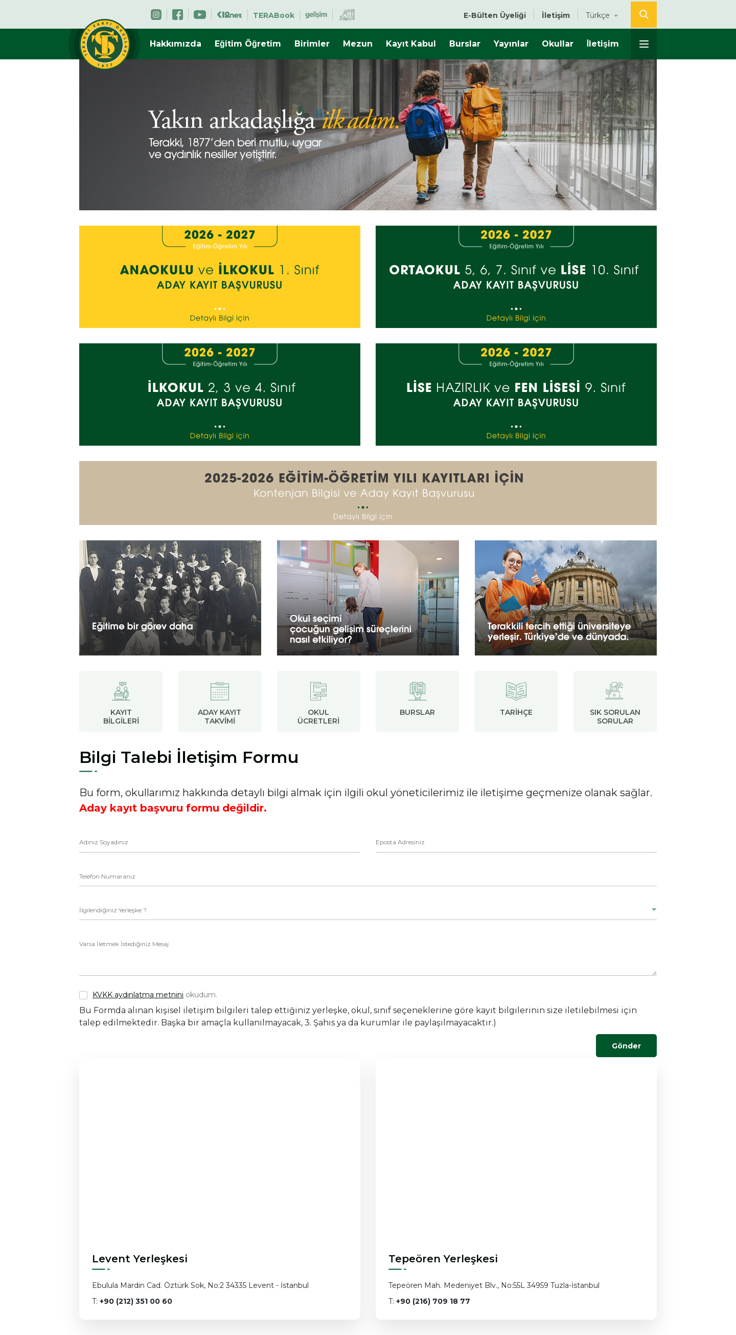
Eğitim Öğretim (248, 44)
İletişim (556, 15)
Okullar (557, 44)
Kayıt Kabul (411, 44)
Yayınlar (511, 44)
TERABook (273, 15)
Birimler (312, 44)
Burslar (464, 44)
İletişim (603, 44)
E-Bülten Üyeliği (495, 15)
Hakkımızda (175, 44)
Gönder (626, 1046)
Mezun (358, 44)
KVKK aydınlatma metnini (138, 994)
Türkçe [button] (599, 15)
